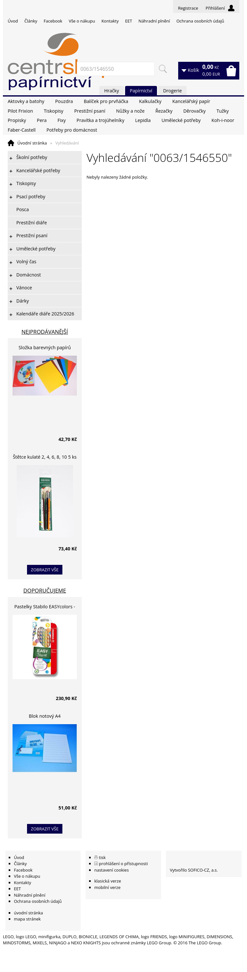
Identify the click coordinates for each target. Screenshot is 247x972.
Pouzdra (64, 101)
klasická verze (107, 881)
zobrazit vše (45, 570)
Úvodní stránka (32, 143)
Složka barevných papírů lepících (45, 348)
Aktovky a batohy (26, 101)
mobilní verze (107, 887)
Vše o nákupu (82, 21)
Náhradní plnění (154, 21)
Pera (42, 120)
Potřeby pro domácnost (71, 130)
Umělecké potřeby (181, 120)
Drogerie (172, 91)
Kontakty (110, 21)
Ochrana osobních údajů (200, 21)
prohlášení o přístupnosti (123, 863)
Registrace (188, 8)
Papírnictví (141, 91)
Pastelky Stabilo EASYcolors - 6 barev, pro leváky (44, 607)
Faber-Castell (22, 130)
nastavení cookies (111, 870)
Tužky (222, 111)
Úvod (13, 21)
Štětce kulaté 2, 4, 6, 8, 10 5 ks (45, 457)
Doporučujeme (44, 590)
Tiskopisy (53, 111)
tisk (102, 857)
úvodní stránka (28, 913)
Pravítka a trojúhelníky (100, 120)
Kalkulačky (150, 101)
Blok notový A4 (45, 716)
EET (128, 21)
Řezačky (163, 111)
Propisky (17, 120)
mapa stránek (27, 919)
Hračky (111, 91)
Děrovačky (194, 111)
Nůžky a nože (130, 111)
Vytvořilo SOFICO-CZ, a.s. (194, 870)
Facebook (53, 21)
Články (30, 21)
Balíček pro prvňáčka (106, 101)
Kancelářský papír (191, 101)
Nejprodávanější (45, 331)
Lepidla (143, 120)
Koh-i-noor (223, 120)
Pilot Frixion (20, 111)
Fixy (62, 120)
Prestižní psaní (89, 111)
